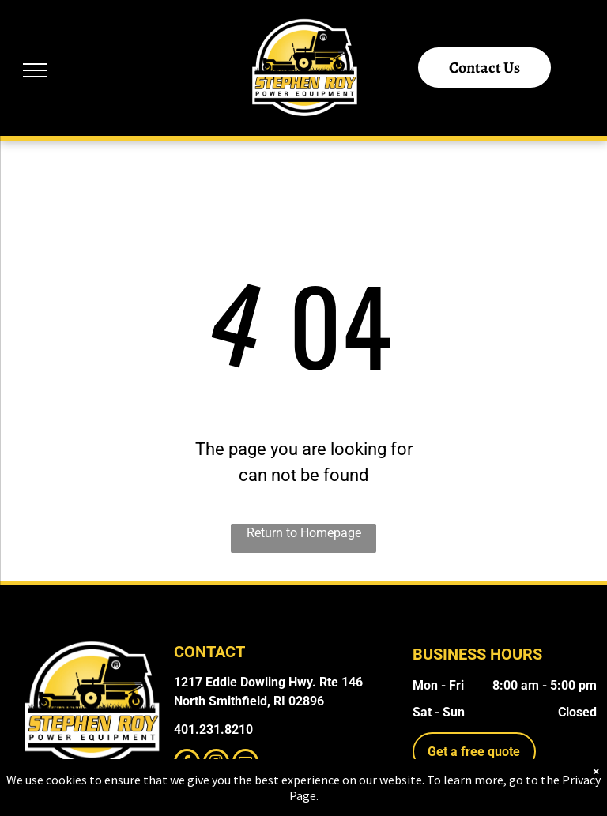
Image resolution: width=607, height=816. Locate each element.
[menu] (34, 70)
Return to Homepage (304, 532)
